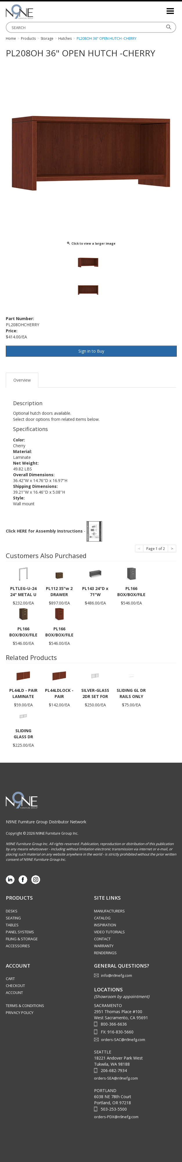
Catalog (102, 918)
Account (14, 992)
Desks (11, 911)
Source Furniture (35, 11)
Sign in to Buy (91, 351)
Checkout (15, 985)
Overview (22, 380)
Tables (12, 925)
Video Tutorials (109, 931)
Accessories (18, 945)
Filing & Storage (22, 938)
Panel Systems (20, 931)
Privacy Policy (19, 1012)
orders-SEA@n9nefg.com (116, 1078)
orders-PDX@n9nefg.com (116, 1116)
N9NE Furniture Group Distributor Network (46, 821)
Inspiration (105, 925)
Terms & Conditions (25, 1005)
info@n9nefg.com (116, 975)
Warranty (103, 945)
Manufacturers (109, 911)
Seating (13, 918)
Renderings (105, 952)
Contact (102, 938)
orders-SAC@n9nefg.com (123, 1039)
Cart (10, 978)
